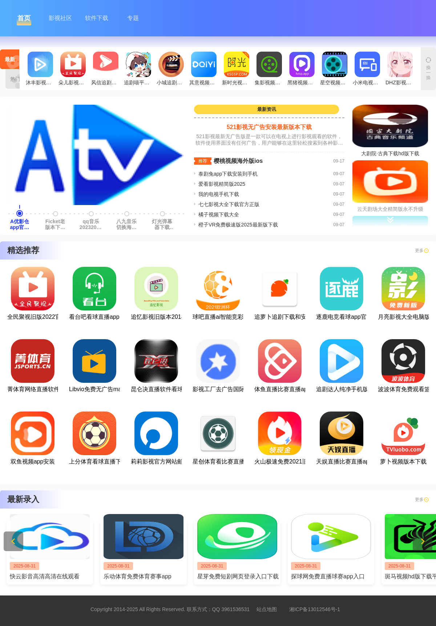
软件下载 (96, 18)
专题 (133, 18)
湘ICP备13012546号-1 (314, 609)
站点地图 (267, 609)
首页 (24, 18)
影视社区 (60, 18)
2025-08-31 (24, 566)
